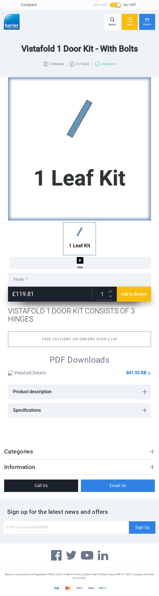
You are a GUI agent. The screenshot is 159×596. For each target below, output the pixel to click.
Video (80, 263)
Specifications (27, 410)
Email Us (118, 485)
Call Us (41, 485)
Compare (29, 4)
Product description (32, 391)
